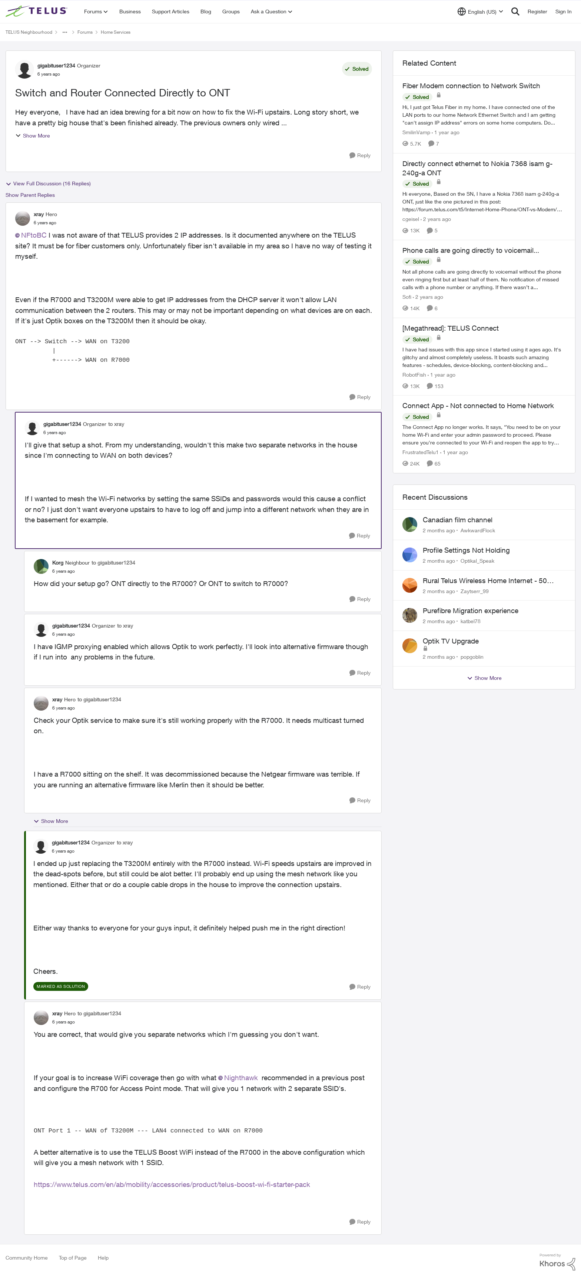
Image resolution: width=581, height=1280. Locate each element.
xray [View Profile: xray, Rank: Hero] (39, 214)
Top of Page (73, 1257)
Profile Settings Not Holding (466, 550)
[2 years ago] (436, 219)
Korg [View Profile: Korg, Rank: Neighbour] (57, 562)
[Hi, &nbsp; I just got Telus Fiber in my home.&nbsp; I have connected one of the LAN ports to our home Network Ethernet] (484, 114)
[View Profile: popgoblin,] (409, 645)
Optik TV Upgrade (451, 641)
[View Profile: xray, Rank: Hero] (22, 218)
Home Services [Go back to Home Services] (115, 32)
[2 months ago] (439, 530)
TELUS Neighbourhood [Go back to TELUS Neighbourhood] (29, 32)
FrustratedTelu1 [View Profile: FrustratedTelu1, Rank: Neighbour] (420, 452)
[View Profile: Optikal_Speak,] (409, 555)
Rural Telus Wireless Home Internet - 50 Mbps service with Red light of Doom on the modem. (491, 580)
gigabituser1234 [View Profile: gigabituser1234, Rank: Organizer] (56, 65)
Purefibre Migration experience (470, 610)
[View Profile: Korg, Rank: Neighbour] (41, 566)
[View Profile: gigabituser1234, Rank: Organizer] (24, 69)
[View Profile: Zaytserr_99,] (409, 585)
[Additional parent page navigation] (64, 32)
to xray (116, 424)
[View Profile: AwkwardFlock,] (409, 524)
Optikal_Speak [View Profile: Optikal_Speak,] (477, 561)
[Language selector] (480, 11)
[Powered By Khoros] (557, 1262)
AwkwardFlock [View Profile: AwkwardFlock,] (478, 530)
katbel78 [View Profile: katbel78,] (471, 621)
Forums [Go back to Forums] (85, 32)
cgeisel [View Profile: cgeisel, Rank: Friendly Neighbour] (410, 219)
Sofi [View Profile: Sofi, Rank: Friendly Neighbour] (406, 297)
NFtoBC (34, 235)
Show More (32, 135)
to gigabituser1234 (113, 562)
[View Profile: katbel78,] (409, 615)
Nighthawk (241, 1078)
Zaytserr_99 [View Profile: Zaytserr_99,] (475, 591)
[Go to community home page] (37, 11)
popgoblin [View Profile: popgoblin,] (472, 657)
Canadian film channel (457, 520)
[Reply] (360, 156)
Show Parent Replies (30, 195)
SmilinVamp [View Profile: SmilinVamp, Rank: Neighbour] (416, 132)
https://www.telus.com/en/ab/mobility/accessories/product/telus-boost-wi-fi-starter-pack (172, 1184)
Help (103, 1257)
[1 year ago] (445, 132)
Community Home (27, 1257)
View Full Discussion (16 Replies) (48, 183)
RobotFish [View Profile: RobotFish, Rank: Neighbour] (414, 374)
